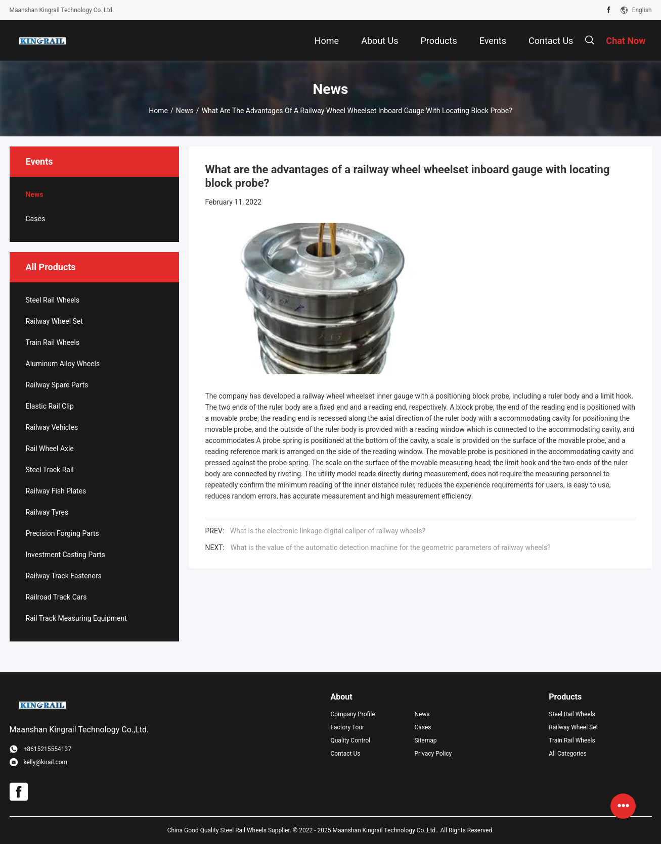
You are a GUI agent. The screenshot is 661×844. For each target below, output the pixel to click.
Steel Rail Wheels (53, 300)
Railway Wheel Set (54, 321)
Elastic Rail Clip (50, 406)
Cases (36, 219)
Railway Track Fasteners (64, 576)
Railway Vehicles (52, 427)
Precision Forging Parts (62, 533)
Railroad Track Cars (56, 597)
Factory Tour (348, 727)
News (185, 111)
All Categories (567, 753)
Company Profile (353, 714)
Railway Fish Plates (56, 491)
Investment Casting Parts (65, 555)
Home (158, 111)
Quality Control (351, 740)
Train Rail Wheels (53, 342)
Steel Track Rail (50, 470)
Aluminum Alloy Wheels (63, 364)
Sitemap (425, 740)
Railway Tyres (47, 512)
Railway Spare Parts (57, 385)
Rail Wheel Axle (50, 448)
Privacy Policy (433, 753)
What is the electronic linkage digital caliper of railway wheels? (327, 531)
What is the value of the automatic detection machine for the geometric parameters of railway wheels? (390, 547)
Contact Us (346, 753)
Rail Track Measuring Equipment (76, 618)
